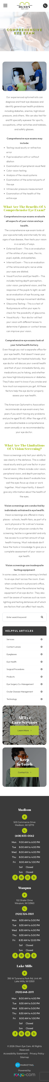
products (11, 676)
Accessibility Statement (15, 1053)
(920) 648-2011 (24, 992)
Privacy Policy (37, 1053)
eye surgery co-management (20, 684)
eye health (11, 661)
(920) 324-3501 (24, 914)
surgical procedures (15, 669)
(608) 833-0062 (24, 836)
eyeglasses (12, 654)
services (10, 639)
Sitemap (24, 1057)
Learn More (23, 730)
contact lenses (14, 646)
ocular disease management (20, 691)
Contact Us (23, 772)
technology (12, 699)
